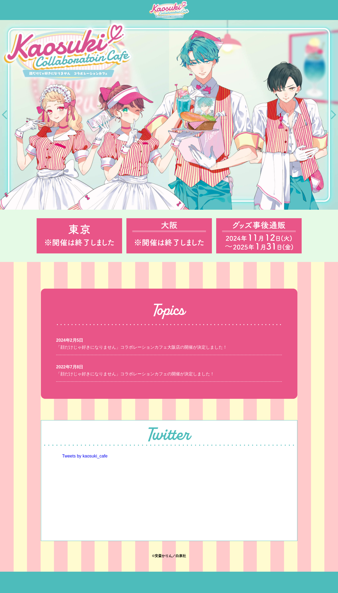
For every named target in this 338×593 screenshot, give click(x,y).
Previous (6, 114)
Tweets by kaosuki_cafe (85, 456)
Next (331, 114)
